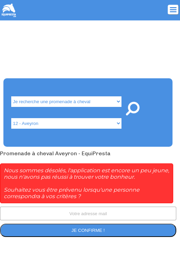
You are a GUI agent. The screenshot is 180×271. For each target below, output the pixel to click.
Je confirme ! (88, 230)
